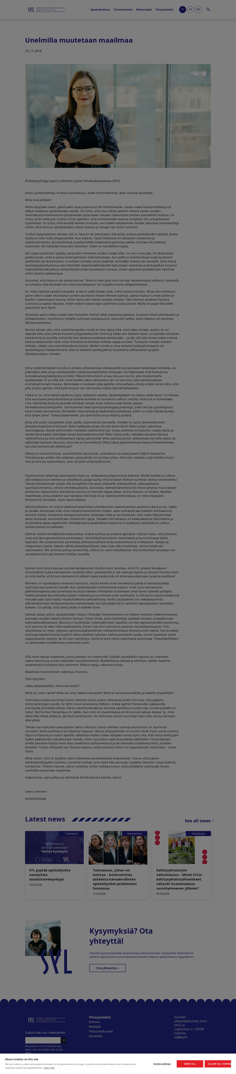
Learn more (84, 1068)
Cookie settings (130, 1064)
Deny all (171, 1064)
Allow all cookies (211, 1064)
